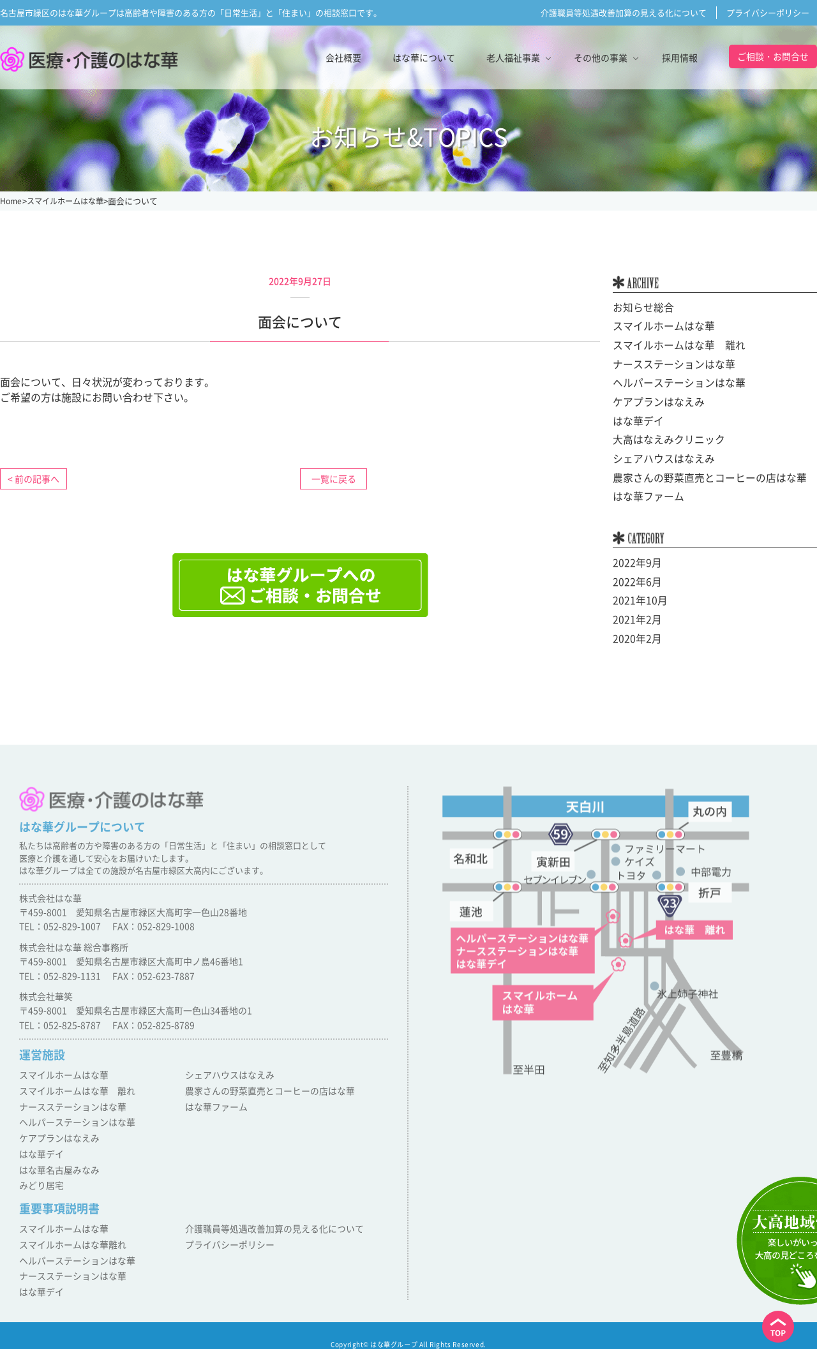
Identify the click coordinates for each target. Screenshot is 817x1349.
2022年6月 (634, 576)
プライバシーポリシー (767, 12)
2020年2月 (634, 632)
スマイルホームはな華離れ (69, 1242)
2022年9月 (634, 558)
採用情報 (680, 57)
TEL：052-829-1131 (60, 986)
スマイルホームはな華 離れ (671, 344)
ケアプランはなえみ (653, 400)
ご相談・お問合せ (773, 56)
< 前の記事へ (33, 478)
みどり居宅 (40, 1186)
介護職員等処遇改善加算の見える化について (624, 12)
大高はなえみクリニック (662, 437)
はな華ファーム (644, 492)
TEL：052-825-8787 (60, 1035)
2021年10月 (637, 595)
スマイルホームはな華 (657, 326)
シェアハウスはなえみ (657, 455)
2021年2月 (634, 613)
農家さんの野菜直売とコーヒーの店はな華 (698, 474)
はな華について (424, 57)
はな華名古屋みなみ (56, 1171)
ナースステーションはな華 (666, 363)
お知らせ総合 (639, 307)
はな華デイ (635, 418)
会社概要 (343, 57)
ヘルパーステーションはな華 (671, 381)
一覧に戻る (333, 478)
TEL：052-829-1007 (60, 936)
